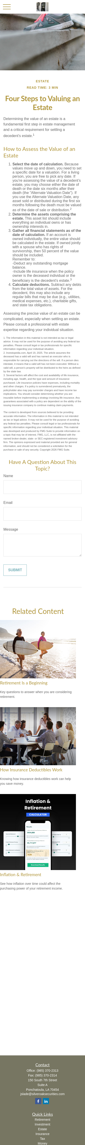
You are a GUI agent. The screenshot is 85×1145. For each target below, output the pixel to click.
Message (10, 529)
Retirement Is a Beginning (23, 682)
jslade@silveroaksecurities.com (42, 1094)
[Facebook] (38, 1101)
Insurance (42, 1134)
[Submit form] (15, 570)
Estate (42, 1129)
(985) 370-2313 (47, 1070)
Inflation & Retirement (20, 874)
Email (7, 503)
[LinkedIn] (46, 1101)
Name (8, 476)
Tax (42, 1138)
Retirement (42, 1119)
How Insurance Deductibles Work (31, 769)
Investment (42, 1124)
